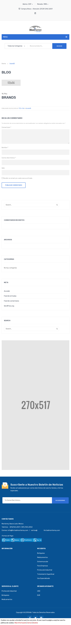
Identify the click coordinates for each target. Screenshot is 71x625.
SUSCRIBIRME (60, 500)
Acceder (7, 291)
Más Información (20, 623)
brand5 (28, 108)
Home (4, 64)
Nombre (5, 148)
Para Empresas (42, 566)
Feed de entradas (10, 296)
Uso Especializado (43, 578)
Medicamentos (42, 557)
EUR (38, 595)
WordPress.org (9, 306)
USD (38, 591)
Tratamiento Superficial (45, 574)
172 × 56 (21, 108)
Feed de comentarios (11, 301)
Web (3, 168)
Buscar (59, 46)
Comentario (6, 127)
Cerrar (29, 623)
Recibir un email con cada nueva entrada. (17, 178)
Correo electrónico (9, 158)
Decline (35, 623)
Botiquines (41, 553)
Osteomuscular (42, 562)
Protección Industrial (44, 570)
